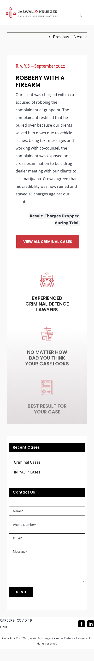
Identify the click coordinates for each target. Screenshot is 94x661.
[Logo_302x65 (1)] (32, 9)
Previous (61, 36)
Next (78, 36)
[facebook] (81, 623)
